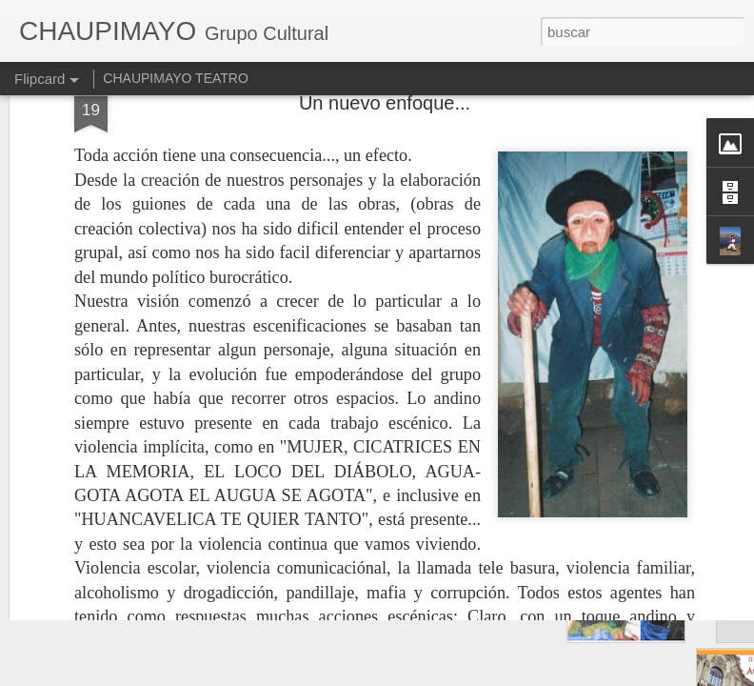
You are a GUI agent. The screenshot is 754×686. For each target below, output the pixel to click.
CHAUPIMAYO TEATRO (175, 78)
